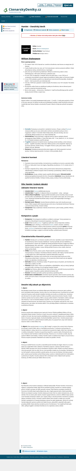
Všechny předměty (6, 16)
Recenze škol (64, 16)
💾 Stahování (6, 28)
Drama (36, 191)
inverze (51, 224)
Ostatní (4, 21)
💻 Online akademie (8, 31)
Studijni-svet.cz (10, 457)
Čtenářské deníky (27, 445)
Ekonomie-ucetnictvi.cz (35, 457)
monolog (41, 326)
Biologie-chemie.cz (44, 457)
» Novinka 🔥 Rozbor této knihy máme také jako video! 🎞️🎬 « (48, 35)
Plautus (68, 129)
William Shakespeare (43, 48)
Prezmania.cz (60, 457)
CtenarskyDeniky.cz (25, 9)
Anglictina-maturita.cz (25, 457)
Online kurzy (66, 457)
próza (39, 223)
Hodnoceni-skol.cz (53, 457)
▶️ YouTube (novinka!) (9, 26)
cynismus (31, 228)
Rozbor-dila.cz (17, 457)
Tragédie (28, 142)
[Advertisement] (47, 41)
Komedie (28, 129)
